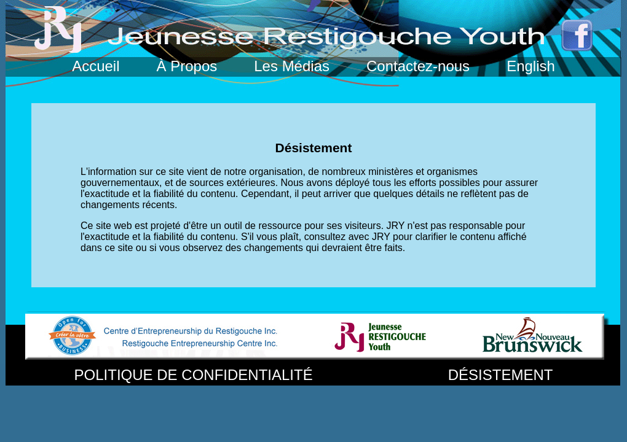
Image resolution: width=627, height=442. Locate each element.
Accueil (98, 66)
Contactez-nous (420, 66)
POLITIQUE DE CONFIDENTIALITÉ (195, 374)
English (531, 66)
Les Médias (293, 66)
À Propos (187, 66)
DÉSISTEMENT (500, 374)
